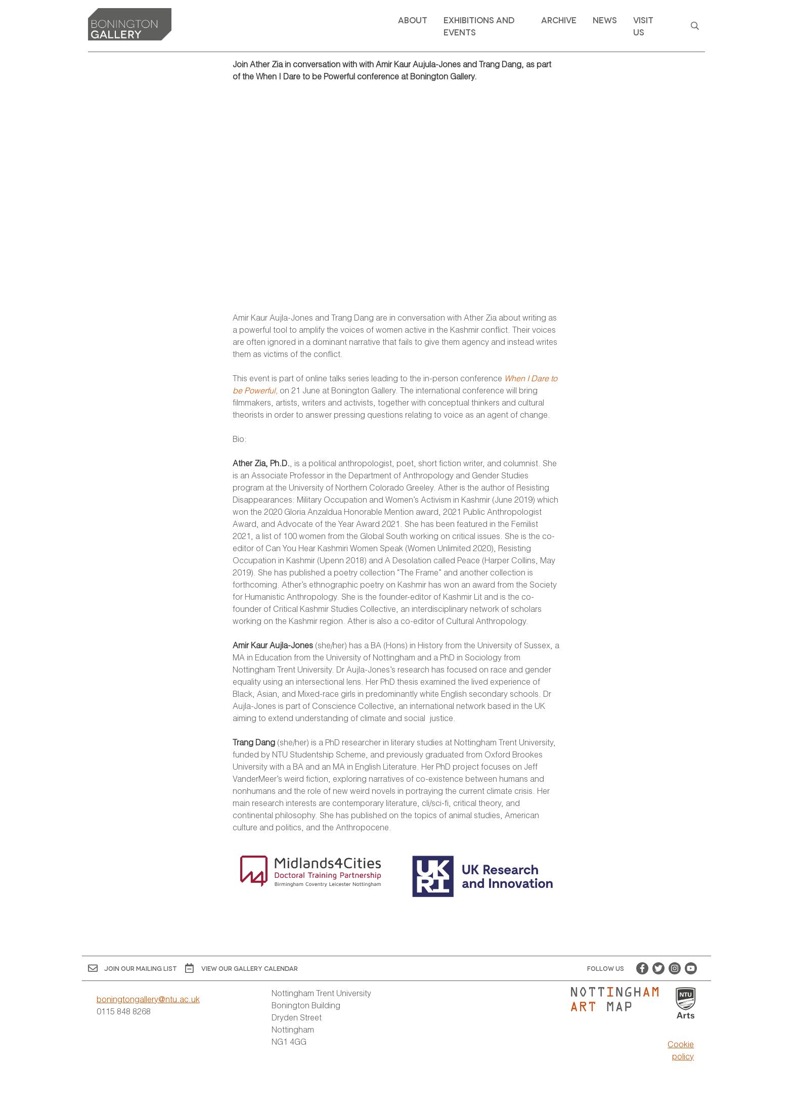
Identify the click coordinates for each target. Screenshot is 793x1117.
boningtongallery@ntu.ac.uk (148, 999)
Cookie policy (681, 1050)
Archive (559, 19)
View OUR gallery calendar (241, 968)
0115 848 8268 (124, 1011)
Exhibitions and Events (479, 25)
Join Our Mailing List (132, 968)
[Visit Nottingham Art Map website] (619, 999)
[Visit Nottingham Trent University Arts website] (686, 1003)
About (412, 19)
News (605, 19)
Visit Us (643, 25)
